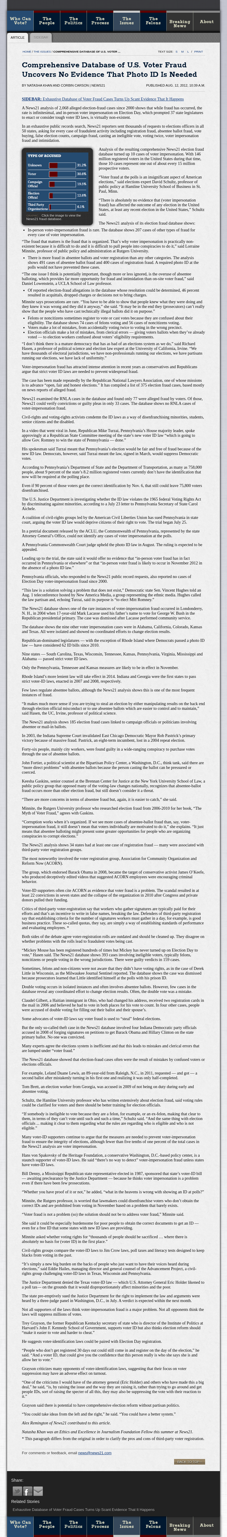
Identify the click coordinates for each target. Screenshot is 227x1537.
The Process (100, 21)
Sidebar (41, 37)
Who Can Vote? (20, 21)
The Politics (73, 21)
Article (18, 37)
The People (47, 21)
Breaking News (179, 24)
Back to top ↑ (189, 1462)
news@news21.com (94, 1453)
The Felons (153, 21)
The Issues (127, 21)
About (207, 22)
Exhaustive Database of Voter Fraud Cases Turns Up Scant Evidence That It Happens (103, 99)
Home (26, 51)
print (198, 51)
